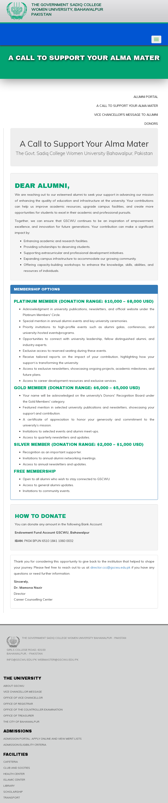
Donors (151, 124)
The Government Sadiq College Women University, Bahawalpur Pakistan (55, 11)
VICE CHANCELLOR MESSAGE (22, 691)
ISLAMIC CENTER (14, 779)
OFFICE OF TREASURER (18, 715)
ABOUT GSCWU (13, 685)
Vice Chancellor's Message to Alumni (126, 115)
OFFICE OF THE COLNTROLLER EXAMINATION (33, 709)
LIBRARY (9, 785)
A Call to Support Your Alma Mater (127, 106)
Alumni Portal (146, 97)
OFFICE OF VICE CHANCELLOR (23, 697)
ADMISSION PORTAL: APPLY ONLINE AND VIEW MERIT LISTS (42, 738)
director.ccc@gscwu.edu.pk (110, 567)
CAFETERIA (10, 761)
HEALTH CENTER (14, 773)
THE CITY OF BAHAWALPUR (21, 721)
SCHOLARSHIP (13, 791)
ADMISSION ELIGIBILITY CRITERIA (24, 744)
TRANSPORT (11, 797)
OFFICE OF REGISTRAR (18, 703)
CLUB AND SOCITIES (16, 767)
